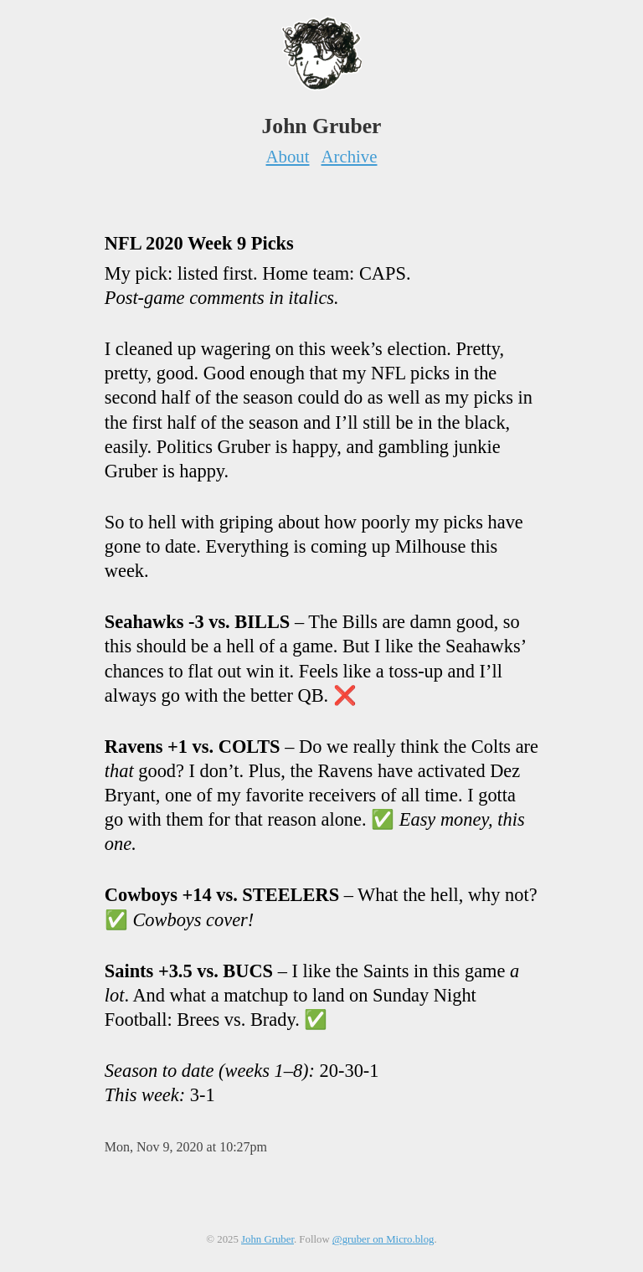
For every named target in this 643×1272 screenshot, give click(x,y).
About (288, 156)
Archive (350, 156)
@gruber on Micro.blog (383, 1239)
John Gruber (267, 1239)
